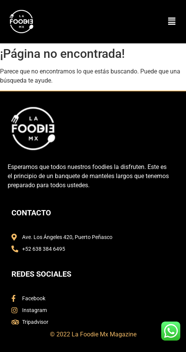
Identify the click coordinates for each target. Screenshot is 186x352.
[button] (171, 21)
